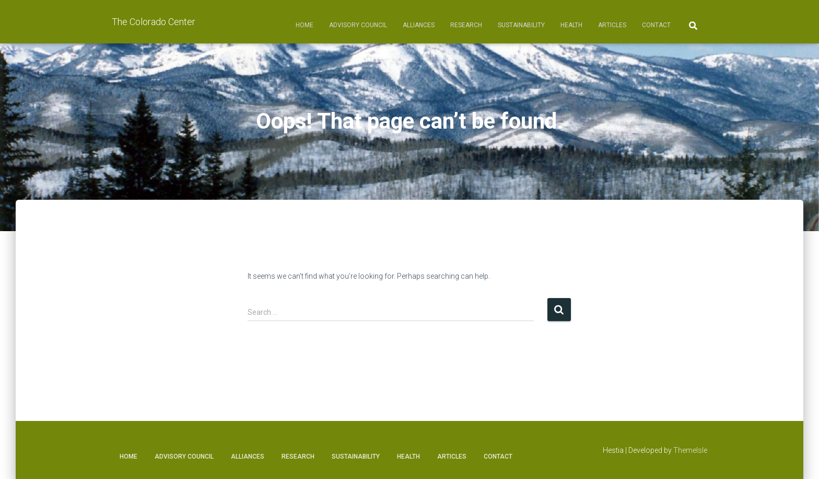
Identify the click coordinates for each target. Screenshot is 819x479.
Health (571, 25)
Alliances (419, 25)
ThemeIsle (690, 450)
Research (466, 25)
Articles (612, 25)
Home (304, 25)
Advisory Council (358, 25)
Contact (656, 25)
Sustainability (521, 25)
